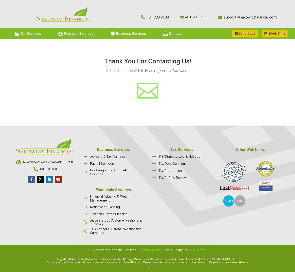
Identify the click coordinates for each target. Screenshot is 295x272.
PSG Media (197, 250)
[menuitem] (28, 33)
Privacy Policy (150, 250)
